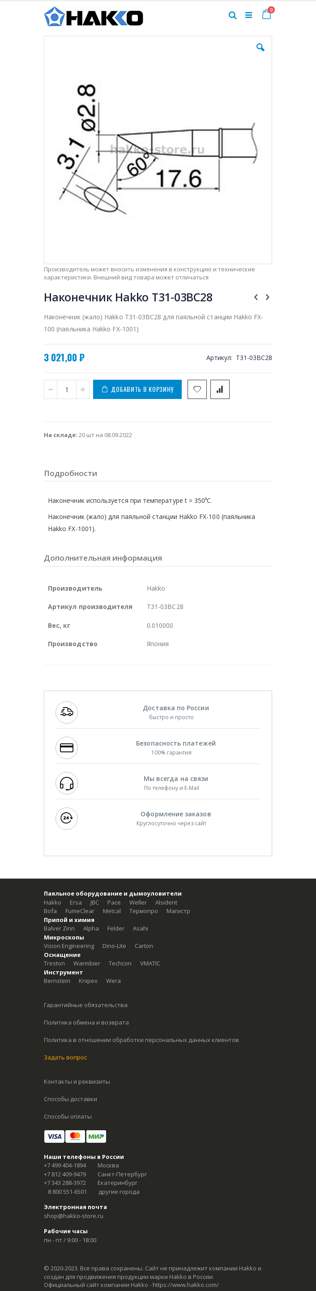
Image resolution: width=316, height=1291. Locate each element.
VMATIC (150, 963)
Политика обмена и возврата (86, 1022)
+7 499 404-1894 (65, 1165)
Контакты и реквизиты (77, 1081)
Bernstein (57, 981)
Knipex (88, 981)
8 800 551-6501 (67, 1192)
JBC (94, 902)
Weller (138, 902)
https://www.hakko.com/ (186, 1285)
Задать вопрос (65, 1057)
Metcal (112, 911)
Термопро (143, 911)
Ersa (76, 902)
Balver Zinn (59, 928)
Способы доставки (70, 1099)
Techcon (120, 963)
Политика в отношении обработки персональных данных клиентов (141, 1040)
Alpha (91, 928)
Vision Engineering (69, 946)
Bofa (50, 911)
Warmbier (86, 963)
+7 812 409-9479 (65, 1174)
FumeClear (79, 911)
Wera (113, 981)
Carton (144, 946)
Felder (115, 928)
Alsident (166, 902)
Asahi (140, 928)
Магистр (178, 911)
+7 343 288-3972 (65, 1183)
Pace (114, 902)
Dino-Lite (114, 946)
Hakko (52, 902)
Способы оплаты (68, 1116)
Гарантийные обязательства (86, 1005)
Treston (54, 963)
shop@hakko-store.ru (73, 1216)
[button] (260, 54)
